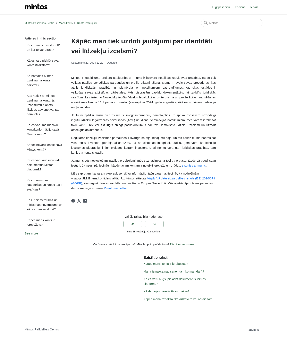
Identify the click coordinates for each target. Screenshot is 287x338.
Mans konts (66, 23)
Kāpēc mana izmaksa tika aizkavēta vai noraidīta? (177, 299)
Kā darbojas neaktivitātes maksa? (166, 291)
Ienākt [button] (254, 7)
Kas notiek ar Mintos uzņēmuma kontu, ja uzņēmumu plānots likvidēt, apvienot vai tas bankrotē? (43, 105)
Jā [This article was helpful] (133, 224)
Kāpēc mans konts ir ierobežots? (41, 222)
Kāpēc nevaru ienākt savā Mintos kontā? (44, 147)
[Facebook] (73, 201)
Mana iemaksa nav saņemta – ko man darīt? (173, 271)
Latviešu (254, 329)
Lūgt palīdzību (221, 7)
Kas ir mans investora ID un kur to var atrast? (43, 47)
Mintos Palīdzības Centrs (39, 23)
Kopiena (240, 7)
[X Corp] (79, 201)
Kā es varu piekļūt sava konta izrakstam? (43, 63)
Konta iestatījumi (87, 23)
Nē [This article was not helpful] (154, 224)
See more (31, 233)
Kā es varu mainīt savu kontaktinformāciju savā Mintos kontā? (43, 129)
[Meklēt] (231, 23)
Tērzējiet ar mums (182, 244)
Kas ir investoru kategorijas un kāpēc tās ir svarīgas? (44, 184)
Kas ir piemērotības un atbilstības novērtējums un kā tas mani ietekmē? (44, 204)
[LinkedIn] (85, 201)
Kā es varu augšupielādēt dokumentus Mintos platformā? (44, 164)
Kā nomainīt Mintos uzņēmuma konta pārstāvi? (40, 80)
